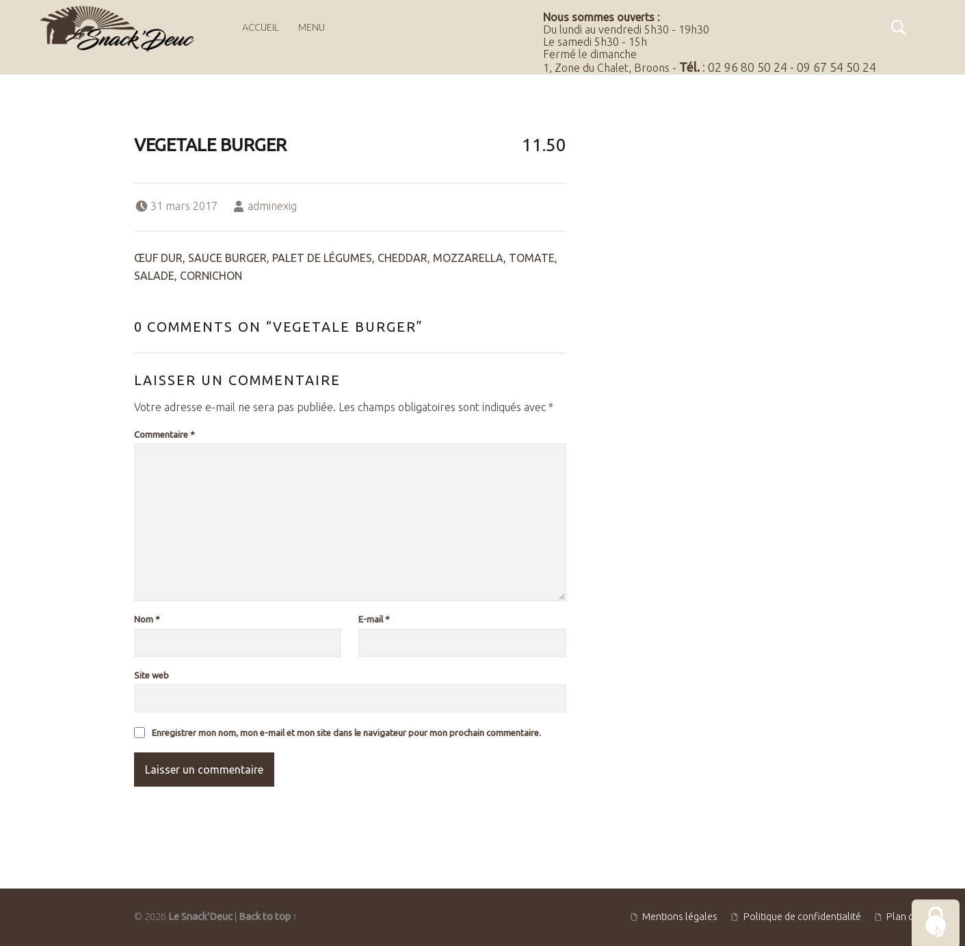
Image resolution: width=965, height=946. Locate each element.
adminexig (272, 206)
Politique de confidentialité (802, 916)
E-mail (374, 619)
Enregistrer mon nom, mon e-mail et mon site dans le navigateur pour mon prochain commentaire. (346, 732)
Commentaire (164, 434)
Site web (151, 675)
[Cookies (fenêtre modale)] (936, 922)
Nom (147, 619)
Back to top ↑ (268, 916)
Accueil (260, 27)
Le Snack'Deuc (200, 916)
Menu (311, 27)
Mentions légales (679, 916)
